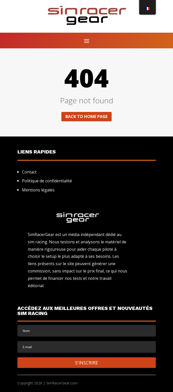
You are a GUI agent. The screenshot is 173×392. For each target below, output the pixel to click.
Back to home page (86, 116)
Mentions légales (38, 190)
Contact (29, 172)
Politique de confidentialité (47, 181)
